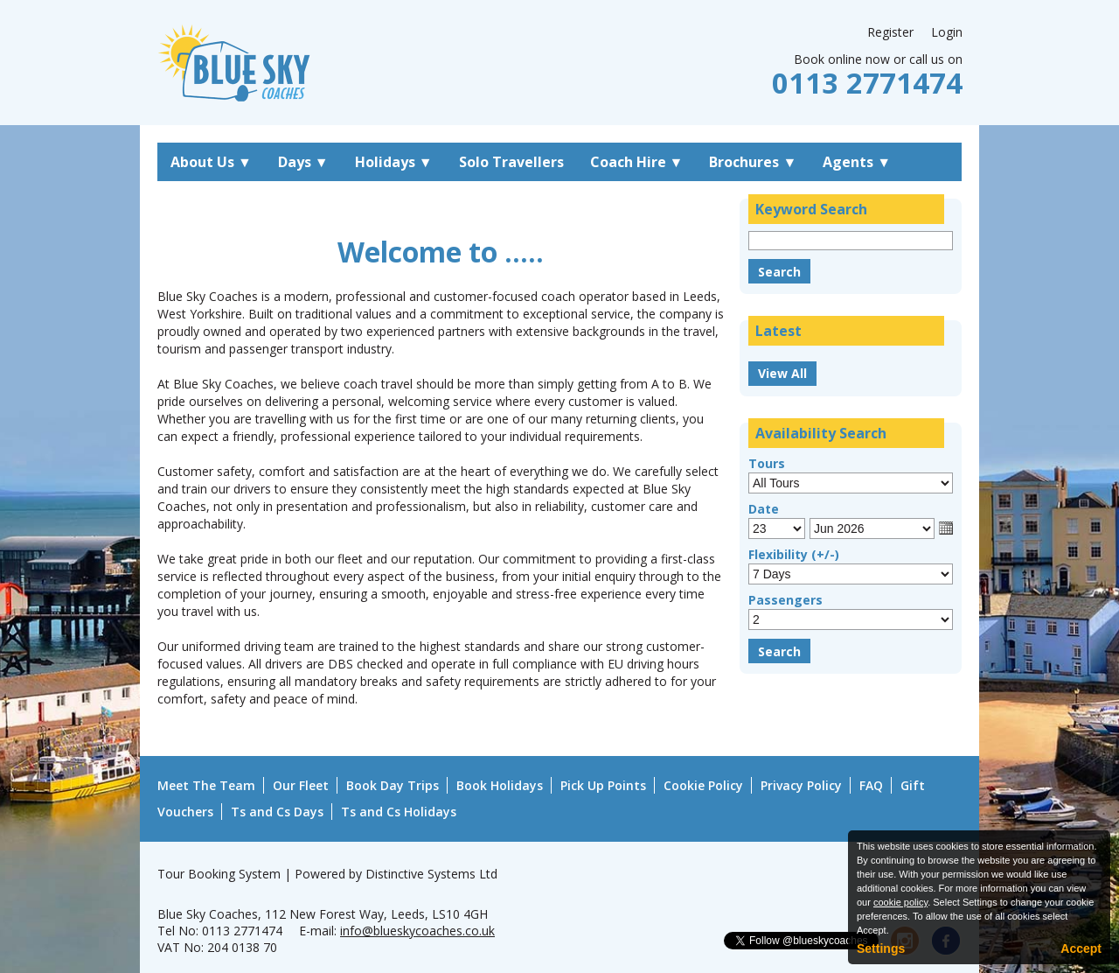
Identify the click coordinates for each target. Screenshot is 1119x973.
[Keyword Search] (850, 240)
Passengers (785, 600)
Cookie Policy (703, 785)
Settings (881, 949)
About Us (211, 162)
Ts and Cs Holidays (398, 811)
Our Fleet (301, 785)
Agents (857, 162)
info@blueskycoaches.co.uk (417, 930)
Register (890, 32)
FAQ (871, 785)
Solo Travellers (511, 162)
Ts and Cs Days (277, 811)
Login (947, 32)
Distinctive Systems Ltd (431, 873)
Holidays (394, 162)
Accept (1081, 949)
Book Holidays (499, 785)
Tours (766, 463)
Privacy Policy (801, 785)
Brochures (752, 162)
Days (303, 162)
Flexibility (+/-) (793, 554)
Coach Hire (637, 162)
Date (763, 508)
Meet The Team (206, 785)
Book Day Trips (392, 785)
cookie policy (900, 902)
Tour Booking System (219, 873)
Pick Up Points (603, 785)
